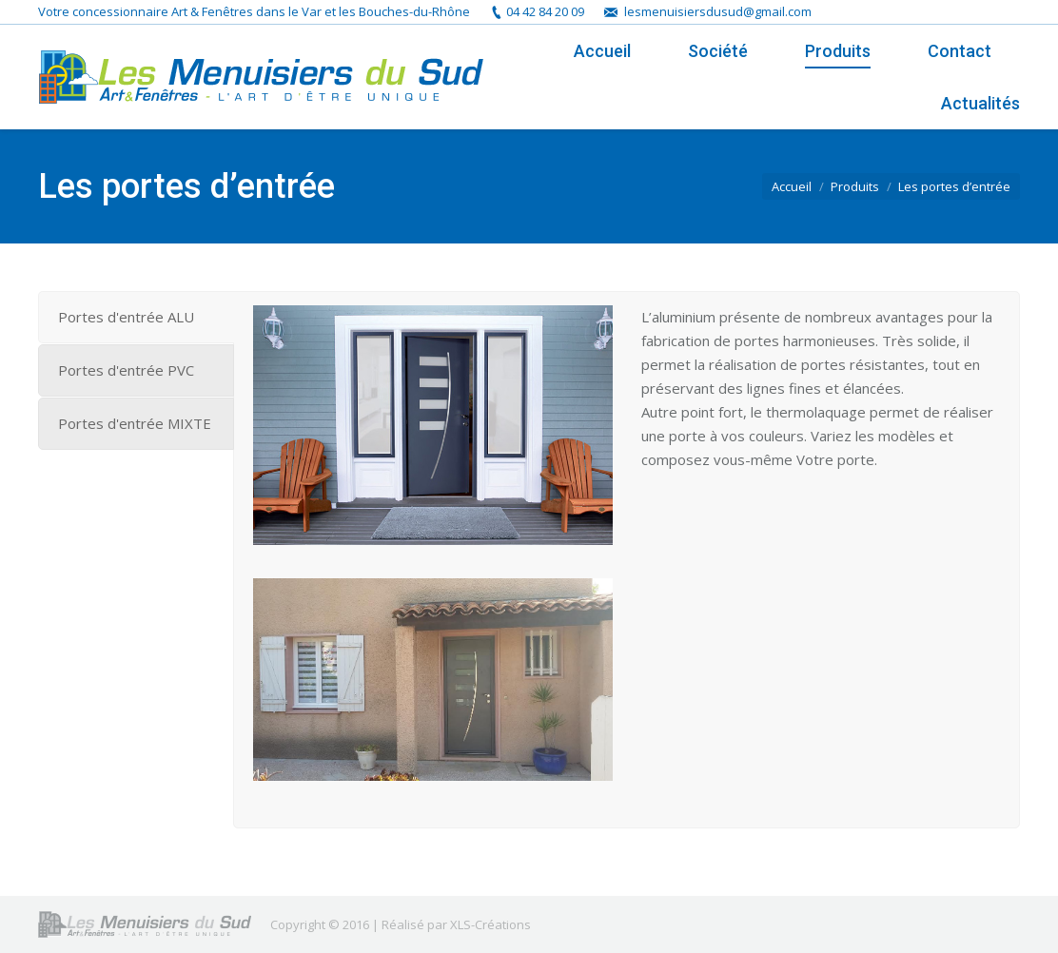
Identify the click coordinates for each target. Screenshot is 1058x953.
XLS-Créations (490, 924)
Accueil (792, 186)
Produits (855, 186)
